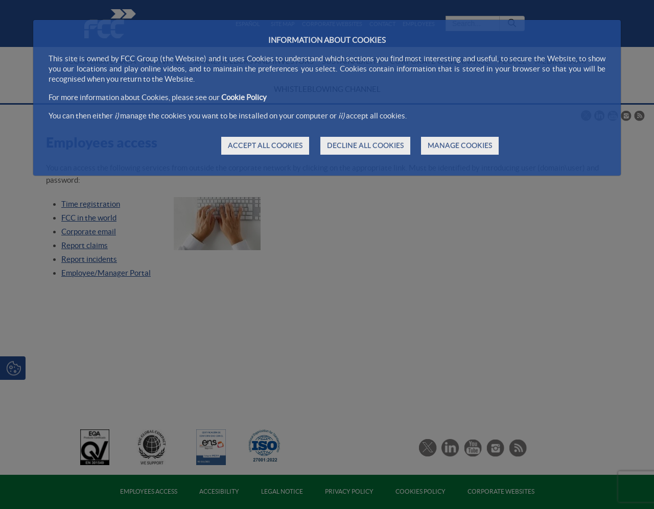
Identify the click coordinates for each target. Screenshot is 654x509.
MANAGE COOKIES (460, 145)
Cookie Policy (244, 97)
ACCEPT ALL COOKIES (265, 145)
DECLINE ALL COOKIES (365, 145)
